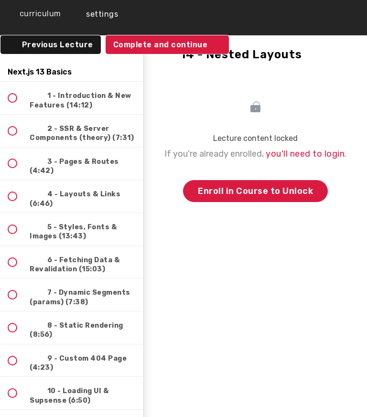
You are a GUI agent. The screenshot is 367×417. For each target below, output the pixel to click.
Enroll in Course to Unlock (255, 191)
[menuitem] (95, 14)
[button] (33, 14)
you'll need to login (305, 154)
